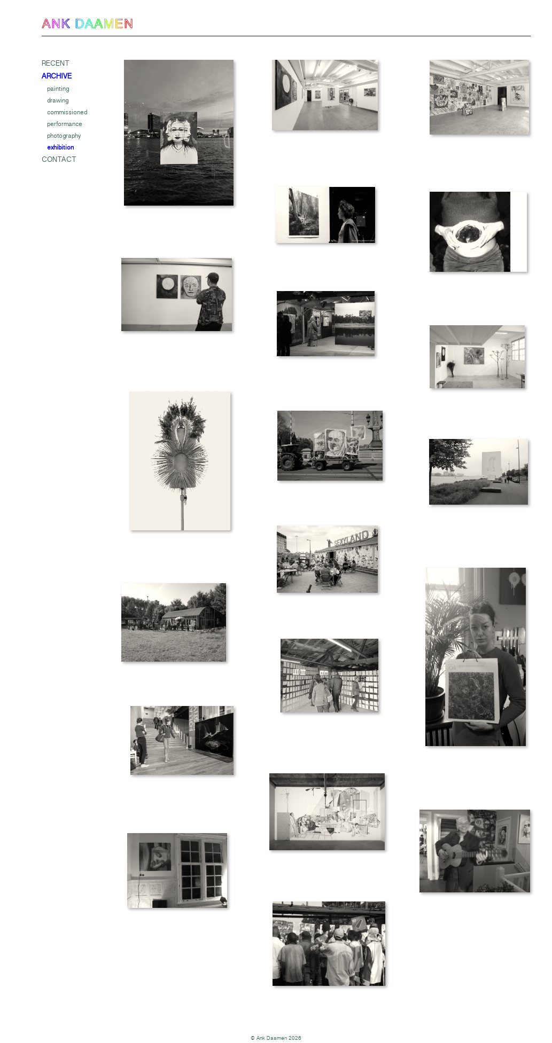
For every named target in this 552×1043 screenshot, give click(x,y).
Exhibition (60, 147)
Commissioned (67, 112)
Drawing (57, 100)
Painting (58, 88)
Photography (64, 135)
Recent (55, 63)
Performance (64, 124)
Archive (57, 76)
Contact (59, 159)
